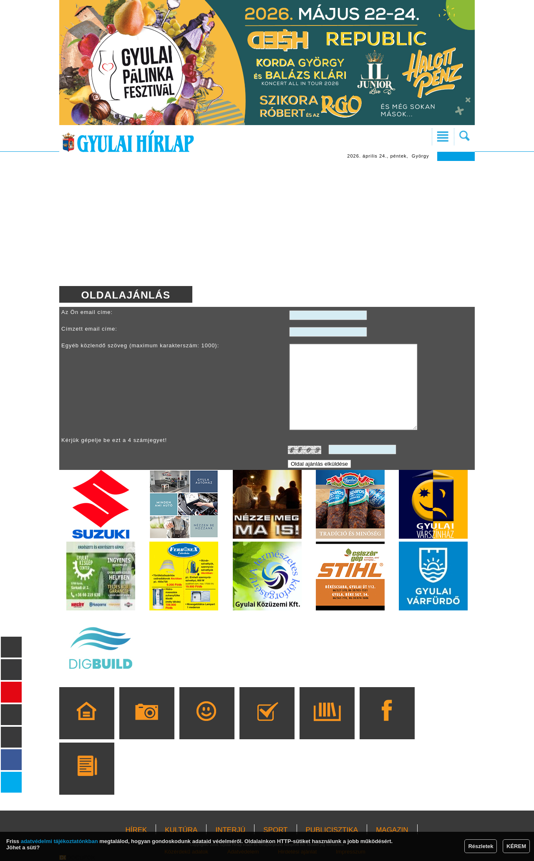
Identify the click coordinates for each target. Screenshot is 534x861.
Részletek (480, 846)
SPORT (275, 830)
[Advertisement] (267, 223)
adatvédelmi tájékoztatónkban (59, 841)
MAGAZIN (392, 830)
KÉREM (516, 846)
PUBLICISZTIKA (332, 830)
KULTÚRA (181, 830)
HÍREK (136, 830)
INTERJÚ (230, 830)
